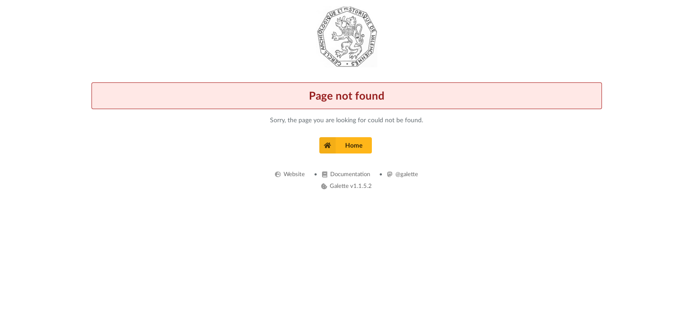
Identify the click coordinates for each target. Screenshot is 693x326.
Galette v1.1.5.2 (346, 185)
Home (340, 145)
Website (290, 173)
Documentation (346, 173)
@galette (402, 173)
